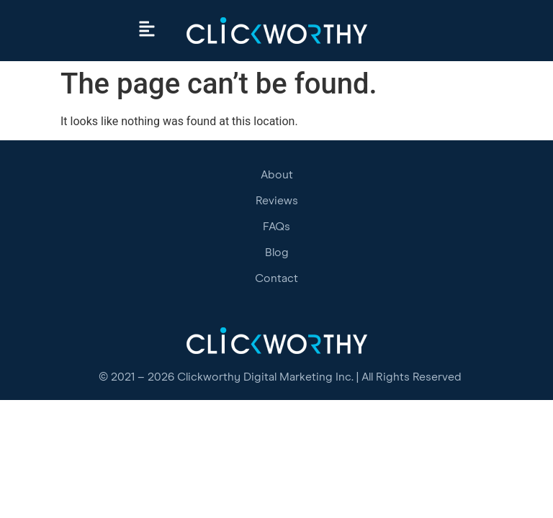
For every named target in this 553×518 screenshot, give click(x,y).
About (277, 175)
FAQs (276, 226)
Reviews (277, 200)
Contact (276, 278)
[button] (147, 30)
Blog (277, 252)
